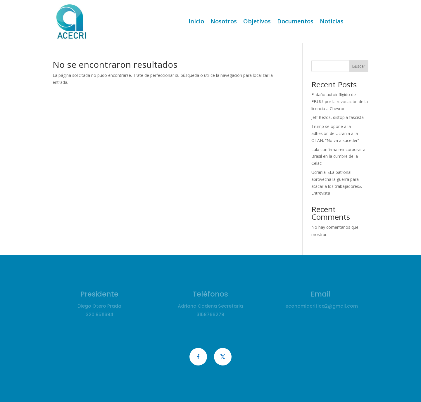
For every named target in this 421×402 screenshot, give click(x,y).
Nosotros (223, 22)
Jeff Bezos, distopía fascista (337, 117)
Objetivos (257, 22)
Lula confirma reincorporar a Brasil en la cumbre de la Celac (338, 156)
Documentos (295, 22)
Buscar (358, 66)
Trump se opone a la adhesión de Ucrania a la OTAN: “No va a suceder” (335, 133)
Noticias (332, 22)
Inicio (196, 22)
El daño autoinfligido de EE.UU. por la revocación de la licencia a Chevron (339, 101)
